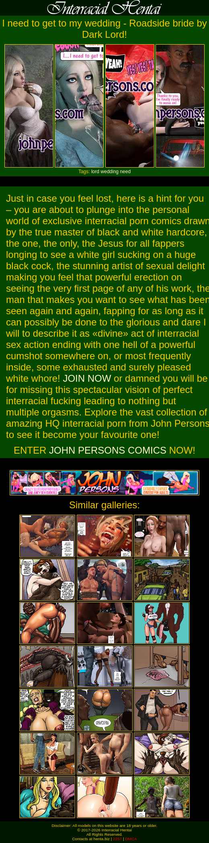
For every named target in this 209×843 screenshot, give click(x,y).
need (125, 171)
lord (95, 171)
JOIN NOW (87, 378)
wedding (109, 171)
